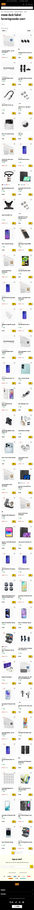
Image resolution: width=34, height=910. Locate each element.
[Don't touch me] (30, 482)
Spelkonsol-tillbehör (18, 11)
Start (2, 11)
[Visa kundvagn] (29, 4)
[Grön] (21, 184)
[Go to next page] (21, 852)
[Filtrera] (4, 30)
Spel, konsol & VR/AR (8, 11)
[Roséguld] (28, 184)
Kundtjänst (17, 890)
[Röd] (6, 184)
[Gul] (8, 184)
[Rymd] (20, 184)
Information (17, 894)
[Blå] (4, 184)
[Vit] (20, 49)
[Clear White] (25, 184)
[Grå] (22, 184)
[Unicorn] (29, 482)
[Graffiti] (26, 184)
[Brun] (3, 646)
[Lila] (9, 184)
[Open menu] (32, 4)
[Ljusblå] (5, 184)
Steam (25, 11)
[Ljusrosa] (3, 184)
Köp (14, 57)
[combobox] (29, 30)
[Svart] (18, 49)
